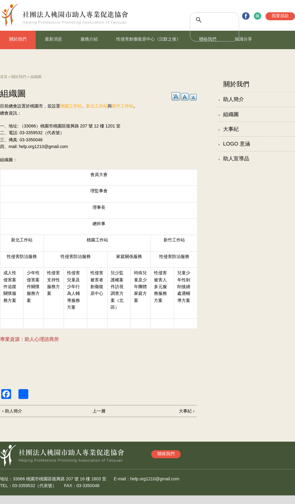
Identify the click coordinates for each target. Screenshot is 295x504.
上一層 (98, 410)
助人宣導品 (236, 159)
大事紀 (231, 129)
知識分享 (243, 39)
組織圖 (231, 114)
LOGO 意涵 (236, 144)
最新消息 (53, 39)
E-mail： (122, 478)
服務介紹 (89, 39)
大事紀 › (187, 410)
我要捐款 (280, 15)
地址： (6, 478)
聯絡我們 (207, 39)
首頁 (3, 77)
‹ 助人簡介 (12, 410)
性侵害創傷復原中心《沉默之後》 (148, 39)
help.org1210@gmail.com (43, 146)
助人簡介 (233, 99)
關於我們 (17, 39)
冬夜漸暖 (17, 57)
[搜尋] (207, 20)
